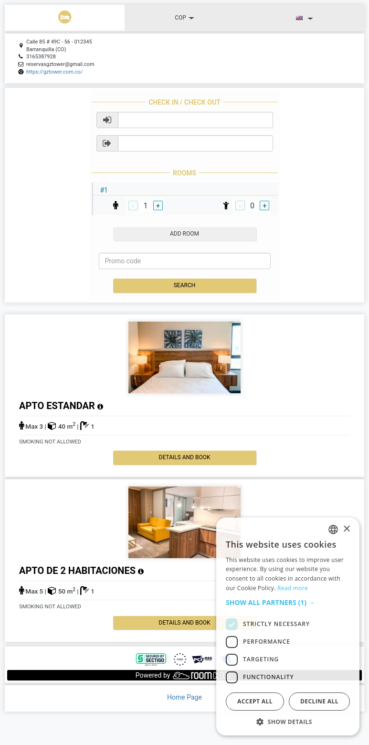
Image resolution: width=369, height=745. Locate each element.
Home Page (184, 697)
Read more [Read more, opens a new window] (292, 588)
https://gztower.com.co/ (54, 72)
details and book (185, 457)
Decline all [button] (319, 701)
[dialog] (287, 626)
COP (184, 17)
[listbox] (333, 529)
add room (184, 233)
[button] (288, 602)
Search (185, 285)
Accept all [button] (255, 701)
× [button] (346, 529)
